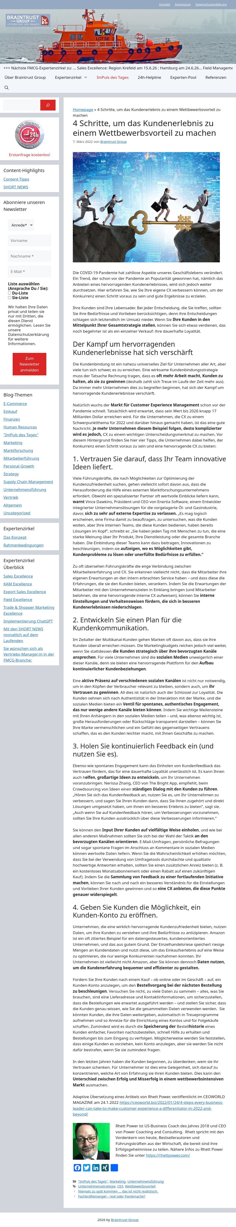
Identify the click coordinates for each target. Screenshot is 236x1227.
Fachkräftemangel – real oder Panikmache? (111, 1196)
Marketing (118, 1181)
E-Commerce (15, 403)
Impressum (183, 4)
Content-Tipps (16, 179)
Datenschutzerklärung (211, 4)
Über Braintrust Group (25, 77)
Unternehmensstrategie (96, 1186)
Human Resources (20, 427)
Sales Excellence (18, 576)
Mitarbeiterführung (21, 458)
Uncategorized (16, 513)
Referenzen (216, 77)
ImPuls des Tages (113, 77)
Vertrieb (10, 497)
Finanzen (11, 419)
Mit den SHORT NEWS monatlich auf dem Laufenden (23, 634)
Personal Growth (18, 466)
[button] (6, 87)
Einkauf (10, 411)
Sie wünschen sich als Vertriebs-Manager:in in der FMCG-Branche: (28, 654)
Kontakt (164, 4)
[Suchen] (48, 105)
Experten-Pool (183, 77)
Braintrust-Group (125, 1219)
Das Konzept (15, 537)
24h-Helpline (149, 77)
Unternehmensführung (145, 1181)
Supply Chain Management (28, 481)
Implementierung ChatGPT (28, 621)
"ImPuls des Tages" (93, 1181)
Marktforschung (18, 450)
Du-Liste (18, 293)
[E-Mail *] (29, 271)
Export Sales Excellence (24, 591)
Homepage (83, 109)
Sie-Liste (18, 297)
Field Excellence (17, 599)
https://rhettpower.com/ (168, 1155)
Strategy (11, 473)
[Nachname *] (29, 256)
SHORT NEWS (15, 187)
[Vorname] (29, 240)
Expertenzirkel (73, 77)
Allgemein (12, 505)
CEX (120, 1186)
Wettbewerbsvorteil (140, 1186)
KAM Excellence (17, 584)
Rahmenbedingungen (23, 545)
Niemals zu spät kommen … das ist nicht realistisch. (118, 1191)
